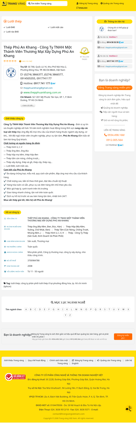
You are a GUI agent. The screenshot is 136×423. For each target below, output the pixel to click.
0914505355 (27, 78)
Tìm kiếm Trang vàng (39, 3)
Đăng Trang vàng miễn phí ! (114, 87)
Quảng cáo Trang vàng (112, 3)
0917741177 (44, 78)
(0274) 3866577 (53, 74)
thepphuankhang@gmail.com (38, 87)
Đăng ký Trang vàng (87, 3)
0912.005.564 (114, 140)
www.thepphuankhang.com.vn (42, 92)
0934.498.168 (115, 135)
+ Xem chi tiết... (28, 105)
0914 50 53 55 (113, 42)
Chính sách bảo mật (59, 360)
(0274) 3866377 (33, 74)
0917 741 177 (42, 83)
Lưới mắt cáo (57, 27)
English (75, 363)
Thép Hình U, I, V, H (54, 232)
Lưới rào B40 (12, 31)
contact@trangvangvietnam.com (69, 413)
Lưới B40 (10, 27)
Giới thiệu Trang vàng (14, 360)
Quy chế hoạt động (36, 360)
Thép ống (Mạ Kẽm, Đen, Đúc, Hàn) (45, 226)
